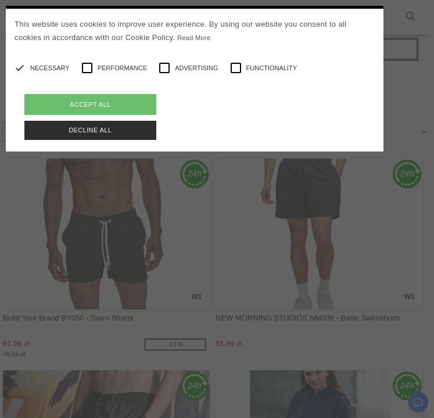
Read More (193, 37)
